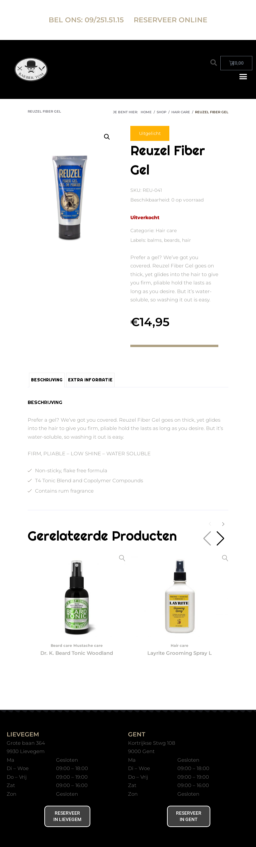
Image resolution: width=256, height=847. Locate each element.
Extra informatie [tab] (90, 379)
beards (172, 240)
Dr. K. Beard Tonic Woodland (76, 653)
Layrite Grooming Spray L (179, 653)
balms (154, 240)
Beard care (61, 645)
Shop (161, 112)
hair (186, 240)
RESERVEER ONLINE (170, 20)
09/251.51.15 (105, 20)
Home (146, 112)
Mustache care (88, 645)
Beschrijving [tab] (47, 379)
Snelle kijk (122, 558)
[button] (213, 62)
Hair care (180, 112)
